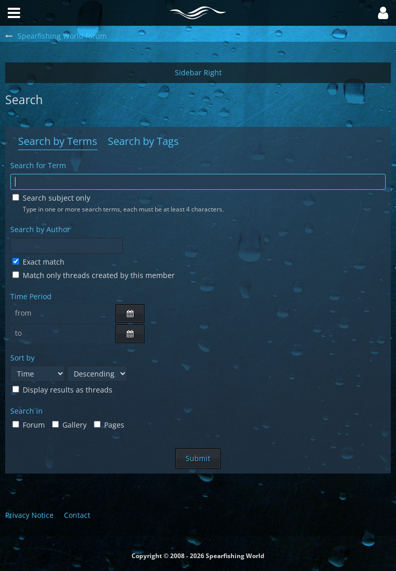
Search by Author (40, 229)
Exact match (38, 262)
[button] (383, 13)
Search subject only (51, 198)
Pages (109, 425)
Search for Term (38, 165)
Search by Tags (143, 141)
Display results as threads (62, 390)
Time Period (31, 296)
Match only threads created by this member (93, 275)
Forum (28, 425)
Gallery (69, 425)
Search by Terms (57, 141)
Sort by (22, 358)
